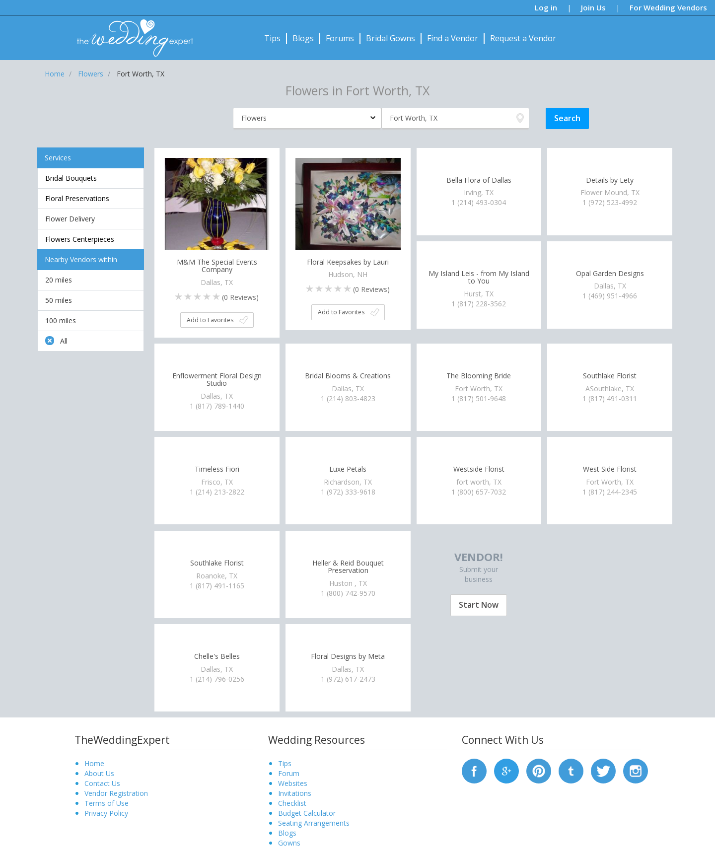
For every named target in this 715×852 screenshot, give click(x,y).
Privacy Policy (106, 813)
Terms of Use (106, 803)
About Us (99, 773)
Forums (340, 38)
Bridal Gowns (390, 38)
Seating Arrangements (314, 823)
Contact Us (102, 783)
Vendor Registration (116, 793)
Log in (546, 7)
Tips (272, 38)
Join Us (593, 7)
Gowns (289, 843)
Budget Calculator (307, 813)
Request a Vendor (523, 38)
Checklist (292, 803)
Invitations (294, 793)
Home (94, 763)
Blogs (303, 38)
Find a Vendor (452, 38)
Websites (292, 783)
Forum (288, 773)
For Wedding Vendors (668, 7)
